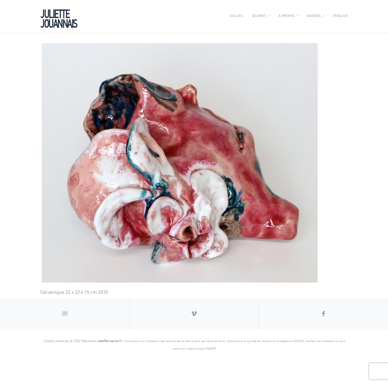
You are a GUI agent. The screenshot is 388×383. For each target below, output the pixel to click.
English (340, 15)
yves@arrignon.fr (110, 341)
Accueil (237, 15)
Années (314, 15)
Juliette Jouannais (58, 18)
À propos (287, 15)
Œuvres (259, 15)
